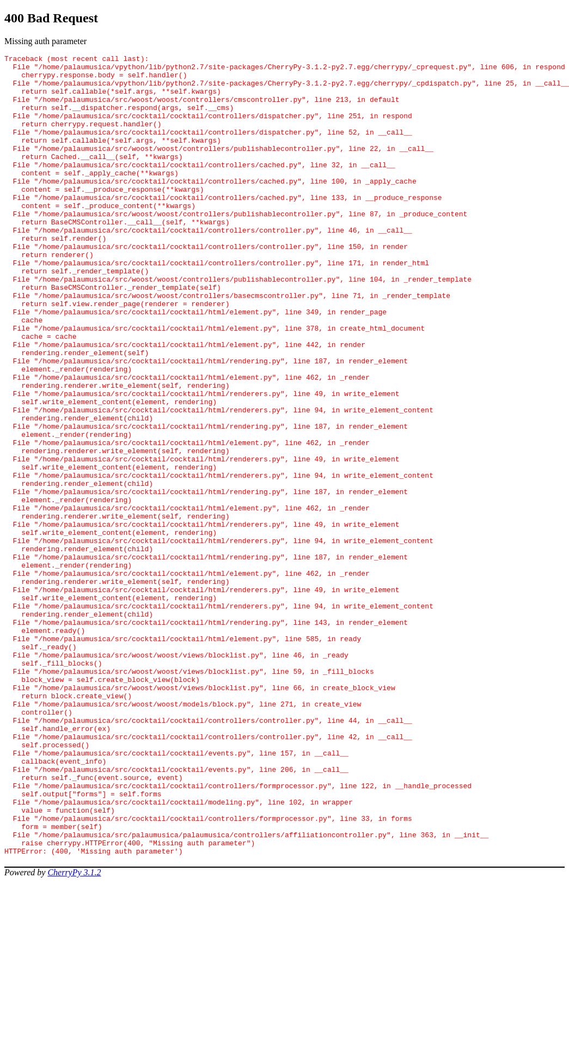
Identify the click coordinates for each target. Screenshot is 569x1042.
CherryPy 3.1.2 (74, 1032)
